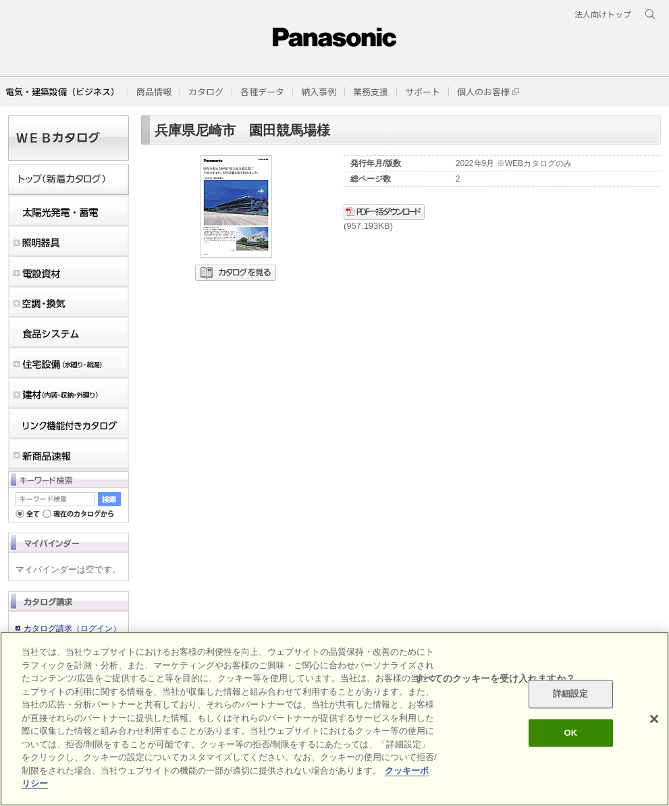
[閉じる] (654, 719)
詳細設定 (571, 694)
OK (570, 733)
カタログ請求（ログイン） (72, 628)
